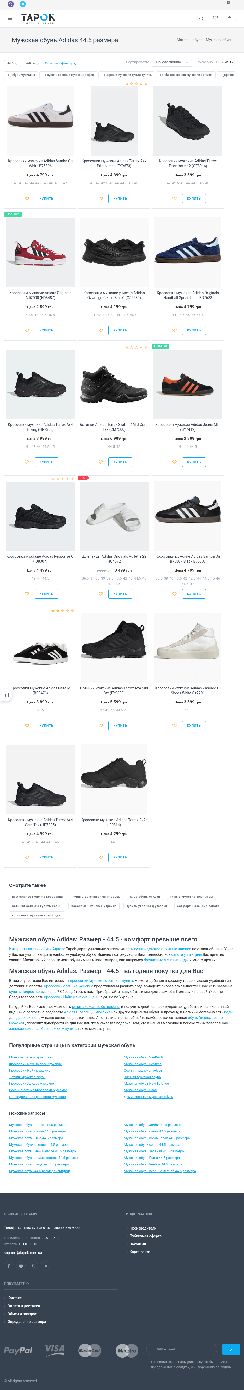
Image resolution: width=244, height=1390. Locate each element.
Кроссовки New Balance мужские (35, 1064)
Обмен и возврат (22, 1314)
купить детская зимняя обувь (96, 896)
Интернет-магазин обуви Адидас (37, 949)
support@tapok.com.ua (23, 1253)
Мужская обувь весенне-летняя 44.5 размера (160, 1171)
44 (32, 183)
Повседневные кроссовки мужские (37, 1097)
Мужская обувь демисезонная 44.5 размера (44, 1158)
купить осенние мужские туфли (68, 75)
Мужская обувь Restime (143, 1064)
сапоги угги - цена (186, 954)
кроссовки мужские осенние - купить (102, 981)
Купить (46, 198)
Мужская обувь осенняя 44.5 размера (39, 1145)
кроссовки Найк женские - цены (71, 997)
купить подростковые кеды (32, 991)
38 (97, 578)
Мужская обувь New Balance (146, 1083)
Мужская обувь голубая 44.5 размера (39, 1164)
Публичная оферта (146, 1236)
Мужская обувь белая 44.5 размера (37, 1131)
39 (103, 578)
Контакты (16, 1298)
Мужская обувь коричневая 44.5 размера (157, 1138)
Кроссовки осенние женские (68, 986)
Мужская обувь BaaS (140, 1090)
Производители (143, 1228)
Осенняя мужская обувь (143, 1070)
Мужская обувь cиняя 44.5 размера (152, 1131)
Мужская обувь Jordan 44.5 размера (153, 1125)
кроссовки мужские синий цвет (37, 915)
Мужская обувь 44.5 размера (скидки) (39, 1171)
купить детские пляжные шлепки (162, 949)
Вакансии (138, 1244)
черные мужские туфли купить (127, 75)
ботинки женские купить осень (36, 906)
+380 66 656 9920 (65, 1228)
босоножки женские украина (94, 906)
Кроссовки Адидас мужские (31, 1083)
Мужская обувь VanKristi (143, 1057)
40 (16, 183)
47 (65, 183)
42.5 (104, 183)
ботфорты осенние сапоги (198, 906)
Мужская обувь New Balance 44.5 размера (42, 1151)
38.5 (159, 578)
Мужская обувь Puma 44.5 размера (152, 1158)
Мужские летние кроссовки (31, 1057)
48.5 (116, 584)
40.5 (29, 315)
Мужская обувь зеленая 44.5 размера (154, 1151)
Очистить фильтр (61, 63)
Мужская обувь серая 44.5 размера (152, 1145)
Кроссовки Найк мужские (29, 1070)
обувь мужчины (21, 75)
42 (26, 183)
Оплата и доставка (24, 1306)
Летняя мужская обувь (27, 1077)
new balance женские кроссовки (37, 896)
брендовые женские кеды (166, 960)
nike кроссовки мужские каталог (185, 75)
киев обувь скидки (145, 896)
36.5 (85, 578)
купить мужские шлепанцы (191, 896)
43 (111, 183)
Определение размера (27, 1322)
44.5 (38, 183)
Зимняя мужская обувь (142, 1077)
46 (51, 183)
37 (92, 578)
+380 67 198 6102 (37, 1228)
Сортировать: (137, 62)
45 (46, 183)
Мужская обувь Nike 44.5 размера (36, 1138)
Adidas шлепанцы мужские (87, 1012)
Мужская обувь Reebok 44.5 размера (153, 1164)
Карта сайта (140, 1252)
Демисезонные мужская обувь (148, 1097)
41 (21, 183)
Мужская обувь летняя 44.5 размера (38, 1125)
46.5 (58, 183)
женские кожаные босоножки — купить (43, 1029)
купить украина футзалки (146, 906)
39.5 (109, 578)
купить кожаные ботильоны (96, 1007)
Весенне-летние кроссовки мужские (38, 1090)
